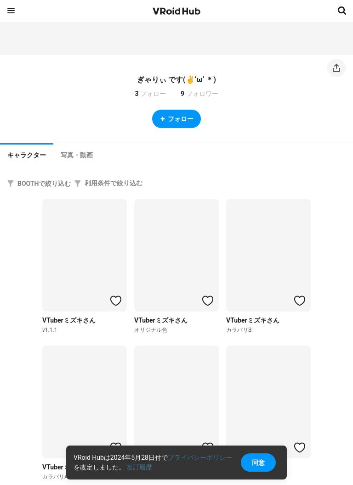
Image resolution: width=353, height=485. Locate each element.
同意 (258, 462)
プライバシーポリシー (200, 457)
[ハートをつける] (115, 300)
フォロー (176, 119)
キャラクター (26, 155)
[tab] (26, 154)
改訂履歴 (139, 467)
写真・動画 (77, 155)
